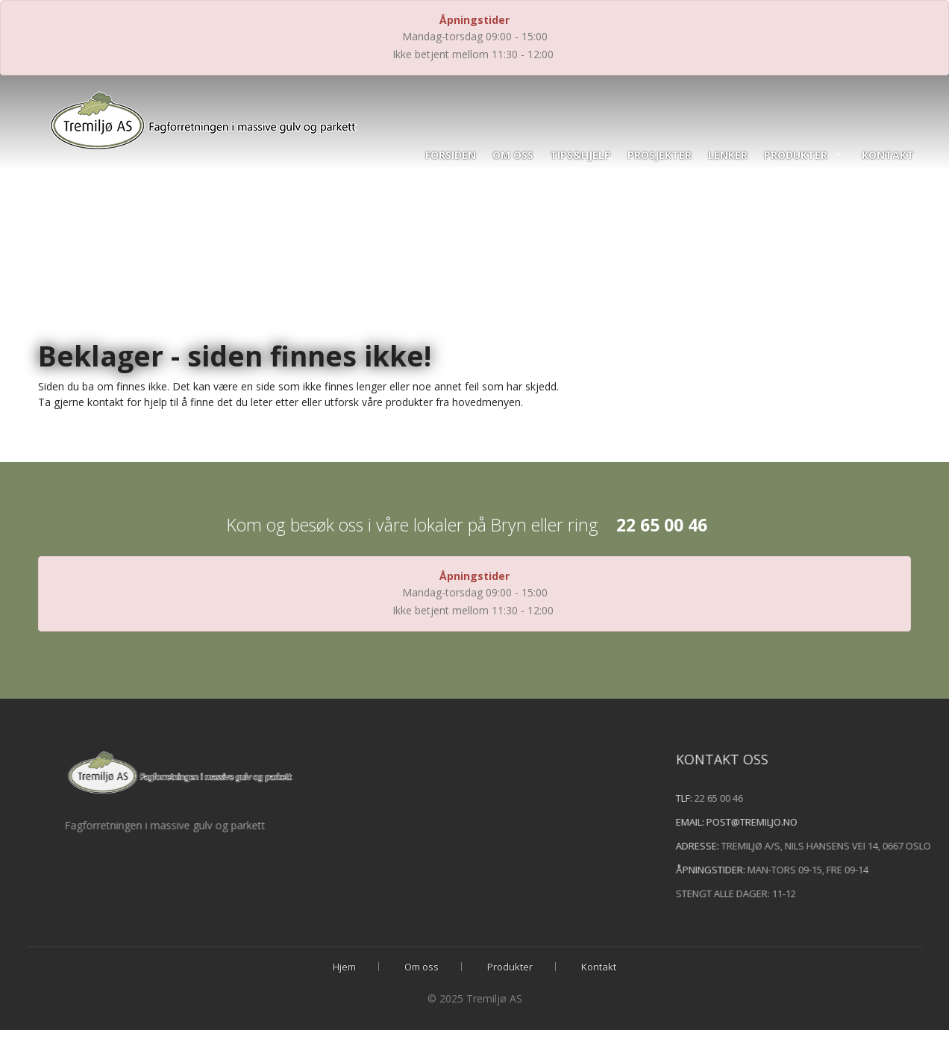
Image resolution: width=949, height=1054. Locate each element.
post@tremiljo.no (775, 822)
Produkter (795, 155)
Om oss (512, 155)
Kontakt (888, 155)
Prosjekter (659, 155)
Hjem (344, 966)
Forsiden (450, 155)
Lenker (728, 155)
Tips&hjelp (580, 155)
